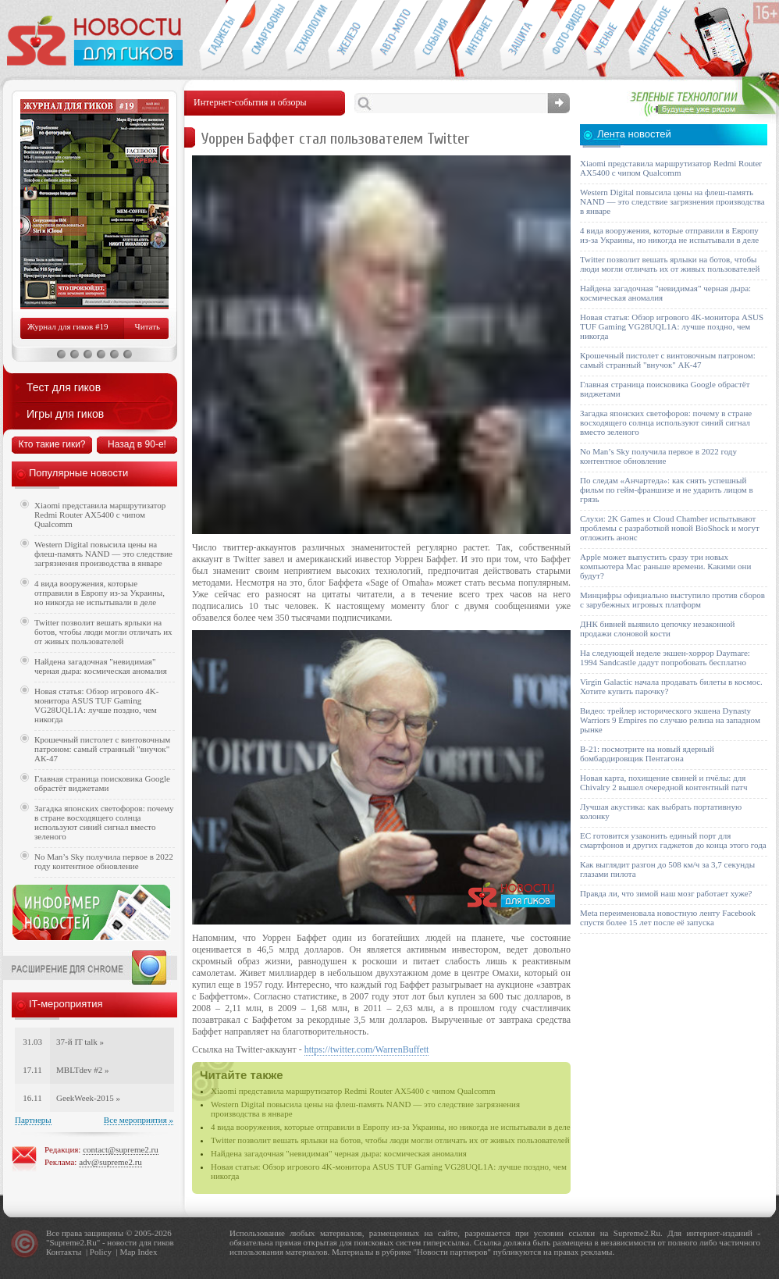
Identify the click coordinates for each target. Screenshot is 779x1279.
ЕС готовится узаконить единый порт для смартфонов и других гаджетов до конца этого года (673, 840)
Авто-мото (392, 36)
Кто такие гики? (51, 444)
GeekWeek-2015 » (88, 1098)
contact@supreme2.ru (120, 1149)
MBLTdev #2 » (82, 1069)
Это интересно (657, 36)
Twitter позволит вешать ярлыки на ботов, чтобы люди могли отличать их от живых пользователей (390, 1140)
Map (127, 1251)
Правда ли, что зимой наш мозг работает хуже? (666, 893)
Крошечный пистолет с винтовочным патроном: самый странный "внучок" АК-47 (102, 749)
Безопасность (521, 36)
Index (147, 1251)
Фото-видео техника (563, 36)
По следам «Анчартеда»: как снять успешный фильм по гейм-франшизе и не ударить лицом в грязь (666, 490)
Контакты (63, 1251)
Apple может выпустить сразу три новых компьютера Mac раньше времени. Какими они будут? (665, 566)
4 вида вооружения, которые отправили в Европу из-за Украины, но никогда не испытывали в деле (391, 1126)
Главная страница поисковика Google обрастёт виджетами (102, 783)
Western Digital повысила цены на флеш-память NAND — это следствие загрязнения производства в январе (103, 554)
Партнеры (33, 1119)
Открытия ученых (606, 36)
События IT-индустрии (435, 36)
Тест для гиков (64, 387)
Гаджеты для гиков (220, 36)
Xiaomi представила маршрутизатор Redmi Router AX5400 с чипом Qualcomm (353, 1091)
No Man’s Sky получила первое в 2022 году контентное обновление (103, 861)
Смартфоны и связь (263, 36)
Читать (147, 326)
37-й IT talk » (80, 1041)
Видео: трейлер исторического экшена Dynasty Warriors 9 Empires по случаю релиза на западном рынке (670, 720)
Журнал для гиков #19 (67, 326)
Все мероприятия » (138, 1119)
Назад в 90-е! (137, 444)
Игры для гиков (65, 414)
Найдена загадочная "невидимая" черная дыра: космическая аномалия (339, 1153)
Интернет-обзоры (478, 36)
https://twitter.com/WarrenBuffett (366, 1049)
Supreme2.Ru (73, 1242)
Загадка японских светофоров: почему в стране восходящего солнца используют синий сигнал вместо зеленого (104, 822)
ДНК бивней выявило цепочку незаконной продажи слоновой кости (657, 628)
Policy (101, 1251)
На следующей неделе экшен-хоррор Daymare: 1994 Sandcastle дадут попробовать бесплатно (665, 657)
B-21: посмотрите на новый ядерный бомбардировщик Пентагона (647, 753)
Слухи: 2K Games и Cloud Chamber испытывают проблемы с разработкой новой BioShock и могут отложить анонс (669, 528)
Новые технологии (306, 36)
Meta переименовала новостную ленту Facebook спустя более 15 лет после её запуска (668, 917)
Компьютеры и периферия (349, 36)
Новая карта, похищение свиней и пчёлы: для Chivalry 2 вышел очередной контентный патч (663, 782)
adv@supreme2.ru (110, 1162)
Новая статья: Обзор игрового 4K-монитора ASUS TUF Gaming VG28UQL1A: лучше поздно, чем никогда (96, 705)
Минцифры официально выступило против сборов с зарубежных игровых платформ (672, 599)
